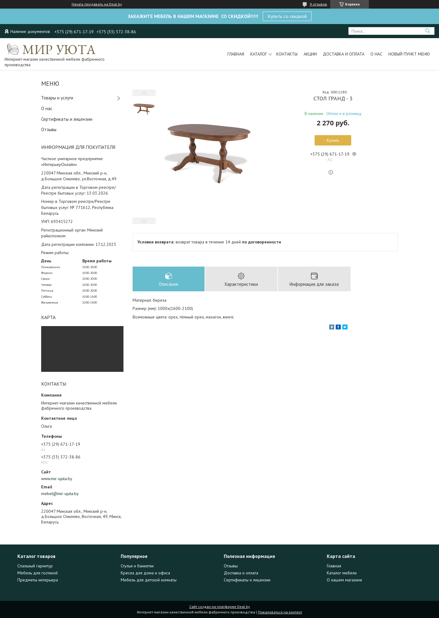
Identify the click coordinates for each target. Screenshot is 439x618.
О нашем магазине (344, 580)
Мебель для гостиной (37, 573)
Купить (333, 140)
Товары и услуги (57, 98)
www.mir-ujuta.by (56, 478)
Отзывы (48, 129)
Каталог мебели (342, 573)
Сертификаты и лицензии (66, 119)
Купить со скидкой (287, 16)
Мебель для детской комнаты (149, 580)
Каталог (258, 54)
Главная (235, 54)
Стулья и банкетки (137, 566)
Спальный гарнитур (35, 566)
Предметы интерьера (37, 580)
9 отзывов (318, 4)
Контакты (287, 54)
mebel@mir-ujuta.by (60, 493)
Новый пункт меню (409, 54)
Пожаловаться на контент (280, 612)
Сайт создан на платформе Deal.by (219, 606)
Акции (310, 54)
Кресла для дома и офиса (145, 573)
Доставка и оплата (343, 54)
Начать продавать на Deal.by (97, 4)
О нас (376, 54)
